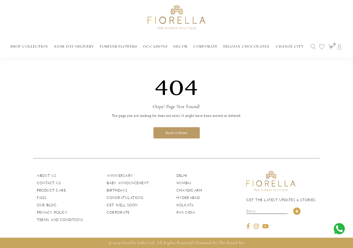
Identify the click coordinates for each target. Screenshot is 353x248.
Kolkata (185, 205)
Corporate (205, 46)
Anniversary (120, 176)
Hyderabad (188, 198)
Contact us (49, 183)
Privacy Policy (52, 212)
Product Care (51, 190)
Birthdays (117, 190)
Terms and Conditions (60, 220)
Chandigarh (189, 190)
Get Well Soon (122, 205)
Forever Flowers (118, 46)
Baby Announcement (128, 183)
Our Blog (47, 205)
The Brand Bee (231, 242)
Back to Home (177, 133)
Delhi (181, 176)
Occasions (155, 46)
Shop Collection (29, 46)
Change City (290, 46)
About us (46, 176)
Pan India (185, 212)
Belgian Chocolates (246, 46)
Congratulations (125, 198)
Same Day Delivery (74, 46)
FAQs (41, 198)
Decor (181, 46)
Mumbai (183, 183)
